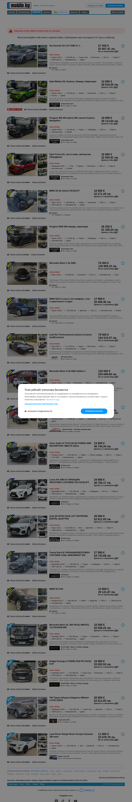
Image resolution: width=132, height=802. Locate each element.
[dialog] (66, 401)
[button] (66, 404)
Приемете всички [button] (94, 411)
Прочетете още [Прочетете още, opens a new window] (52, 399)
